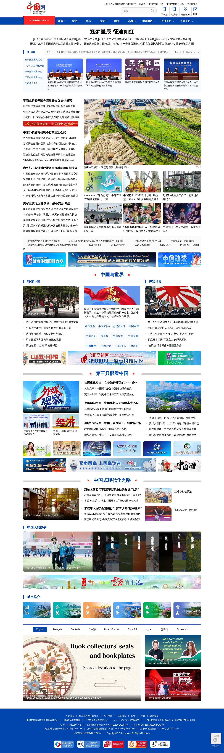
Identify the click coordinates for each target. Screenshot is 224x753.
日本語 (92, 629)
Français (57, 629)
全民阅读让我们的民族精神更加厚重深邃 (48, 327)
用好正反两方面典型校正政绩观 (43, 339)
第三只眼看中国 (112, 373)
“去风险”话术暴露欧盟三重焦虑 (165, 345)
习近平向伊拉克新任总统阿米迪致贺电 (55, 39)
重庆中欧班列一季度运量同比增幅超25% (106, 167)
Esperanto (182, 629)
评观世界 (155, 282)
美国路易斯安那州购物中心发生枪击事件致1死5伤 (50, 220)
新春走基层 (165, 245)
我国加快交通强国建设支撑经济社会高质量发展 (49, 106)
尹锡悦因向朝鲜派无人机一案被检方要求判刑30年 (50, 225)
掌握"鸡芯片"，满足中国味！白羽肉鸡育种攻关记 (111, 500)
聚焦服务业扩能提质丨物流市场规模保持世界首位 (50, 179)
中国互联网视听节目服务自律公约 (43, 720)
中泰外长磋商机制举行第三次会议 (44, 132)
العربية (148, 629)
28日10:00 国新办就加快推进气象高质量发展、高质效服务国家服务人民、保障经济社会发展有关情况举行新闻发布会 (112, 52)
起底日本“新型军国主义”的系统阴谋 (167, 339)
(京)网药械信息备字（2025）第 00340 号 (159, 728)
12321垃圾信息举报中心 (96, 720)
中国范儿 (128, 195)
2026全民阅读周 (142, 245)
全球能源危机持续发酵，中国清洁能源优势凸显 (171, 408)
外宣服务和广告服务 (88, 715)
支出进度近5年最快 (66, 138)
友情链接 (154, 715)
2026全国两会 (95, 245)
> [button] (198, 52)
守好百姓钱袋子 (62, 143)
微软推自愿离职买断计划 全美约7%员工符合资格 (50, 231)
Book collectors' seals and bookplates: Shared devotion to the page (64, 697)
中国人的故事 (36, 527)
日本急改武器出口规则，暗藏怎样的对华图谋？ (169, 314)
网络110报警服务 (72, 720)
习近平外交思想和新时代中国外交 (120, 4)
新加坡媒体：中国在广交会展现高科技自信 (108, 434)
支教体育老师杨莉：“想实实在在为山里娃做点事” (53, 567)
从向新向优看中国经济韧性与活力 (44, 333)
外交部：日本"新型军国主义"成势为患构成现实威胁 (51, 117)
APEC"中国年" (118, 245)
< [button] (194, 52)
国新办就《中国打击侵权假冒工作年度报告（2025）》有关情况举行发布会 (65, 85)
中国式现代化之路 (112, 480)
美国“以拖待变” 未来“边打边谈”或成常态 (170, 327)
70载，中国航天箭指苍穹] (88, 43)
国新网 (142, 4)
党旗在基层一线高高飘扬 (182, 241)
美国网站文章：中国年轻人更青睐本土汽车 (111, 403)
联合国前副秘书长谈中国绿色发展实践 (105, 428)
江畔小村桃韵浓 (183, 491)
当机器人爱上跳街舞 (185, 510)
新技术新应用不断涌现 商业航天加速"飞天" (111, 489)
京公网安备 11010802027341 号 (149, 725)
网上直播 (31, 52)
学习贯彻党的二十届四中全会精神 (44, 241)
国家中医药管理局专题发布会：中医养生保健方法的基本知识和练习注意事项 (181, 85)
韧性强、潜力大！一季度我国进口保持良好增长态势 (131, 43)
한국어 (164, 629)
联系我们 (121, 715)
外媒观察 (30, 408)
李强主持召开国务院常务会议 (41, 100)
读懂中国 (33, 282)
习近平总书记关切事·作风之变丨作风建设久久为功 (126, 39)
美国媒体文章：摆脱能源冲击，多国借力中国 (109, 414)
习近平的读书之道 (87, 39)
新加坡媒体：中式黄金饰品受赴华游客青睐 (172, 429)
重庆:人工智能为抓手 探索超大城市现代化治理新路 (112, 513)
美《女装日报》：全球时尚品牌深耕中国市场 (174, 423)
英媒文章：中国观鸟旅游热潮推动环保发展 (108, 388)
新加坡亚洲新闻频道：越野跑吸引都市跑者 (172, 434)
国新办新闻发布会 (33, 77)
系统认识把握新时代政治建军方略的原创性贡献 (52, 322)
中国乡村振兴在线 (175, 4)
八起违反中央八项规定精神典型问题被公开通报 (49, 149)
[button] (199, 130)
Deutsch (75, 629)
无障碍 (216, 740)
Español (132, 629)
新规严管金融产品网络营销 (38, 143)
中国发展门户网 (156, 4)
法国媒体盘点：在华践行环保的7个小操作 (110, 382)
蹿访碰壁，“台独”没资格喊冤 (41, 345)
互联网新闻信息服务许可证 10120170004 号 (107, 725)
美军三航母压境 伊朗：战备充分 (43, 203)
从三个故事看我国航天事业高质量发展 (52, 43)
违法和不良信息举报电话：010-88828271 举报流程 (171, 720)
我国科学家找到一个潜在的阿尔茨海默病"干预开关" (112, 495)
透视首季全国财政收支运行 (38, 138)
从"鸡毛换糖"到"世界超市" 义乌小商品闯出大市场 (50, 190)
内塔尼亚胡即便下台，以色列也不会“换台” (171, 333)
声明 (143, 715)
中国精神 (91, 346)
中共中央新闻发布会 (34, 65)
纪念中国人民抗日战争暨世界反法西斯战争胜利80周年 (53, 245)
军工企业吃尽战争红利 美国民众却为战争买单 (173, 322)
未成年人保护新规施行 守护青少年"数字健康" (113, 508)
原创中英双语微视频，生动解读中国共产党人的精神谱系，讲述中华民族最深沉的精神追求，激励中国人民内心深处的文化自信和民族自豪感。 (111, 312)
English (40, 629)
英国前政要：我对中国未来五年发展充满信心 (109, 394)
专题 (67, 203)
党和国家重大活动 (33, 59)
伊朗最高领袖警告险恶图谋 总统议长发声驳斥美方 (51, 209)
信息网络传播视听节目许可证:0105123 (63, 728)
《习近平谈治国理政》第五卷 (147, 241)
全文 (74, 143)
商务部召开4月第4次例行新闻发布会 (142, 82)
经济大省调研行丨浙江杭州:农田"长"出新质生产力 (50, 184)
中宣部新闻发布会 (33, 71)
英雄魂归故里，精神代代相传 (40, 314)
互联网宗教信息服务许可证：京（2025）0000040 (110, 728)
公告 (133, 715)
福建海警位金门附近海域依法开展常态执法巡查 (49, 154)
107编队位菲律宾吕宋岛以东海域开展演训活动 (49, 160)
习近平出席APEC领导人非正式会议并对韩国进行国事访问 (96, 241)
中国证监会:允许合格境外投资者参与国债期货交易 (51, 173)
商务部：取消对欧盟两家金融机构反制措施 (50, 168)
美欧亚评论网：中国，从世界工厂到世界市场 (112, 423)
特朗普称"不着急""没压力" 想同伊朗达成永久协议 (50, 214)
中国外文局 (192, 4)
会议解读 (66, 100)
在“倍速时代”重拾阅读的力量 (177, 43)
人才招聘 (108, 715)
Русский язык (111, 629)
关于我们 (69, 715)
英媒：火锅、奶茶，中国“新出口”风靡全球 (172, 417)
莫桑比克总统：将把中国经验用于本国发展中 (109, 408)
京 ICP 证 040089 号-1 (70, 725)
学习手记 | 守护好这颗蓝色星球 (173, 39)
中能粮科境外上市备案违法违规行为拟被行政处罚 (50, 195)
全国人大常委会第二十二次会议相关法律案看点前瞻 (51, 111)
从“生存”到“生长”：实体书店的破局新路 (44, 515)
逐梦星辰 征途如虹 (112, 32)
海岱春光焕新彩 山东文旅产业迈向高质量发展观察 (112, 519)
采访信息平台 (31, 83)
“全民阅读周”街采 (133, 227)
